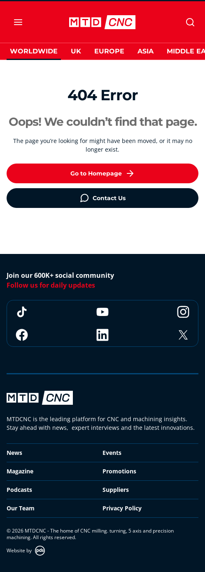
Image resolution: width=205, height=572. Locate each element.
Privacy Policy (122, 508)
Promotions (119, 471)
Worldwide (34, 51)
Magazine (20, 471)
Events (111, 453)
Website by (26, 551)
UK (76, 51)
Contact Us (102, 198)
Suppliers (115, 490)
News (14, 453)
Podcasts (19, 490)
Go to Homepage (102, 173)
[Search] (190, 22)
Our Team (21, 508)
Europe (109, 51)
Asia (145, 51)
